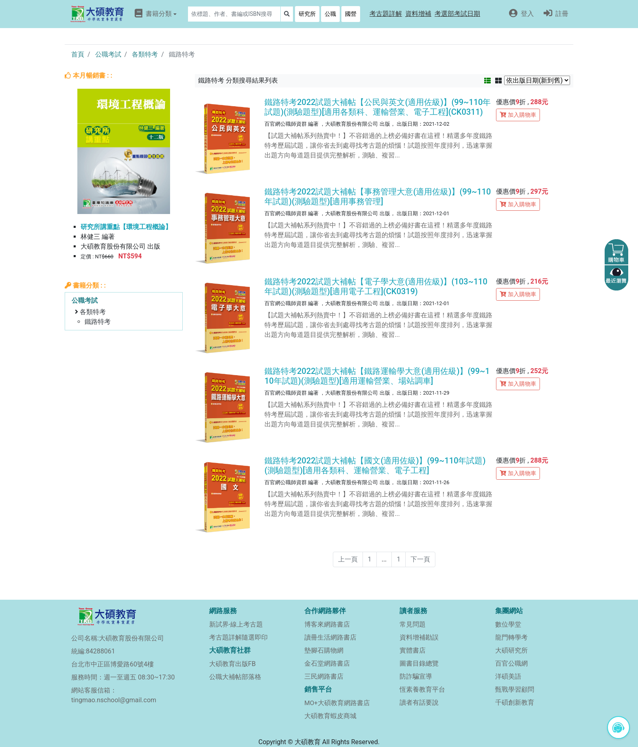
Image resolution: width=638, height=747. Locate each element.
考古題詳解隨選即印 (238, 637)
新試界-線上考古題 (236, 624)
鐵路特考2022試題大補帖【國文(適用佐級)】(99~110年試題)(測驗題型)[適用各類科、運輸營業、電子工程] (374, 465)
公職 (330, 14)
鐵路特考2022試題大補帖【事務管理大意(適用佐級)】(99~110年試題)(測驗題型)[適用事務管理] (377, 196)
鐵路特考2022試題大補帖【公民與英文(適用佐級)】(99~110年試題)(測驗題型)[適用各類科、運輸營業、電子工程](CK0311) (377, 107)
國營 (350, 14)
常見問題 (413, 624)
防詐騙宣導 (416, 676)
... (384, 559)
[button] (386, 14)
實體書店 (413, 650)
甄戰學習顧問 (514, 689)
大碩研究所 (511, 650)
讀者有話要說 (419, 702)
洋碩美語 (508, 676)
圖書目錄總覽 (419, 663)
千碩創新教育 (514, 702)
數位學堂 (508, 624)
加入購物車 (518, 114)
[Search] (234, 14)
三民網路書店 (323, 676)
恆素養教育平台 (422, 689)
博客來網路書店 (327, 624)
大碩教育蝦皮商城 (330, 716)
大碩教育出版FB (232, 664)
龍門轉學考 (511, 637)
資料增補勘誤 (419, 637)
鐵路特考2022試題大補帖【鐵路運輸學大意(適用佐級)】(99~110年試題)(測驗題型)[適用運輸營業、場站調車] (377, 376)
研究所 (307, 14)
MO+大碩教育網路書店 (337, 703)
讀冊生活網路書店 (330, 637)
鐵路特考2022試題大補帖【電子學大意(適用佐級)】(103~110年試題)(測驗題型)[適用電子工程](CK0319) (375, 286)
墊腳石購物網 (323, 650)
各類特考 (145, 54)
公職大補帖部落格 (235, 677)
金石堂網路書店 (327, 663)
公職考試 (108, 54)
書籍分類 (156, 13)
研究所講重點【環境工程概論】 (126, 227)
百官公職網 (511, 663)
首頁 (77, 54)
